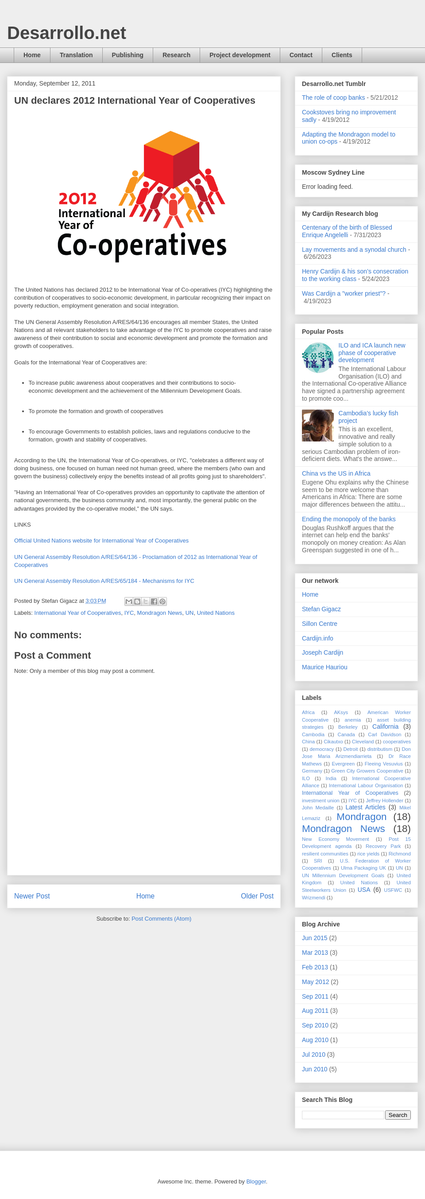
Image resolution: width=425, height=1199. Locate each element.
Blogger (256, 1181)
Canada (346, 734)
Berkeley (348, 727)
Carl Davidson (384, 734)
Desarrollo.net (66, 33)
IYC (129, 612)
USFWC (393, 890)
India (331, 778)
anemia (353, 720)
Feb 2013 (315, 967)
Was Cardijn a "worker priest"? (344, 293)
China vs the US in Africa (336, 473)
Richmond (400, 853)
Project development (239, 55)
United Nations (216, 612)
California (385, 726)
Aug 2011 (315, 1010)
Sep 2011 (315, 996)
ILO (306, 778)
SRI (318, 860)
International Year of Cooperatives (78, 612)
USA (364, 889)
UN (189, 612)
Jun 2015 (315, 937)
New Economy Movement (335, 839)
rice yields (368, 853)
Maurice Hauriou (325, 667)
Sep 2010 (315, 1025)
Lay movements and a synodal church (354, 249)
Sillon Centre (319, 623)
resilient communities (325, 853)
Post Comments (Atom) (161, 918)
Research (176, 55)
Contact (301, 55)
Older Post (257, 896)
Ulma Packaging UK (363, 868)
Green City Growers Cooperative (367, 770)
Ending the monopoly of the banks (349, 519)
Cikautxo (333, 741)
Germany (312, 770)
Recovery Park (383, 846)
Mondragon (361, 816)
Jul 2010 (313, 1054)
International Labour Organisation (366, 785)
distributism (380, 749)
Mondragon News (159, 612)
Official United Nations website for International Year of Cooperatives (101, 540)
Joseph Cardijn (322, 652)
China (308, 741)
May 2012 (315, 981)
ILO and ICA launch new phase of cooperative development (372, 353)
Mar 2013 (315, 952)
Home (32, 55)
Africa (308, 712)
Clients (342, 55)
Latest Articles (365, 807)
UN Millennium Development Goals (343, 875)
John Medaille (318, 807)
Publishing (128, 55)
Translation (76, 55)
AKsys (341, 712)
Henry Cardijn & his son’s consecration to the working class (355, 275)
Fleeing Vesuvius (384, 763)
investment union (321, 800)
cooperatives (397, 741)
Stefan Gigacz (321, 609)
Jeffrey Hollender (384, 800)
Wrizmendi (313, 897)
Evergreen (343, 763)
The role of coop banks (333, 97)
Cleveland (363, 741)
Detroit (350, 749)
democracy (321, 749)
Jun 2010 (315, 1069)
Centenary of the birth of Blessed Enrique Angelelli (347, 231)
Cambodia (313, 734)
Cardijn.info (317, 638)
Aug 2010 (315, 1039)
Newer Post (32, 896)
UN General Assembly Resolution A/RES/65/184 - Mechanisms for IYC (104, 581)
